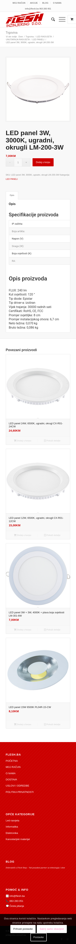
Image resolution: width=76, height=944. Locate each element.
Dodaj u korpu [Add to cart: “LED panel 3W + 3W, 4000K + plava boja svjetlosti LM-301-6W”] (22, 629)
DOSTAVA (11, 779)
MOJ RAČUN (19, 3)
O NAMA (57, 3)
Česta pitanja (16, 906)
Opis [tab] (12, 195)
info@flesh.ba (17, 896)
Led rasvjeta (12, 820)
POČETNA (12, 760)
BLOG (45, 3)
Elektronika (12, 833)
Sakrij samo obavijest (52, 929)
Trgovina (12, 32)
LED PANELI (12, 179)
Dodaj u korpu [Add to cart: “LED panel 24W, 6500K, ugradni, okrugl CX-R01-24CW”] (22, 440)
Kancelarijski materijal (18, 839)
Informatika (12, 826)
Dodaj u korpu (43, 162)
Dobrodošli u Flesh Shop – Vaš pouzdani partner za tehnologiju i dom (35, 867)
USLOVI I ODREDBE (17, 785)
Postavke (38, 937)
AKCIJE (34, 3)
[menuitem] (19, 3)
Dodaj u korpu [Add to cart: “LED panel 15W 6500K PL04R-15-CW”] (22, 724)
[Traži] (51, 19)
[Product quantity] (18, 162)
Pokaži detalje (52, 440)
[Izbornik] (60, 19)
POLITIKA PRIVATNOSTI (20, 792)
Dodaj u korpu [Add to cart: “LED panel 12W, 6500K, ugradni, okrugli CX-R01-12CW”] (22, 535)
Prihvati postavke (23, 929)
